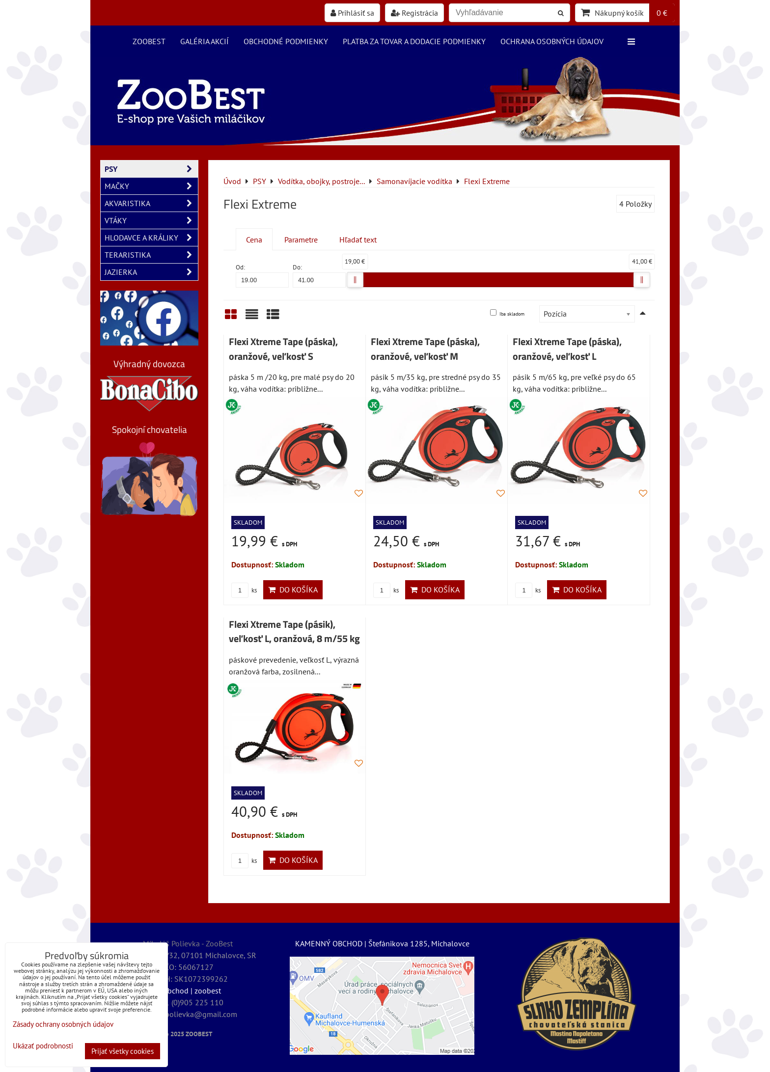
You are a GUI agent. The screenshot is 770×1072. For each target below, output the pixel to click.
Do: (319, 275)
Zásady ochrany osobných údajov (63, 1024)
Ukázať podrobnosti (43, 1046)
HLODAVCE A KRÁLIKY (151, 237)
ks (244, 590)
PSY (151, 169)
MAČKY (151, 186)
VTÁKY (151, 220)
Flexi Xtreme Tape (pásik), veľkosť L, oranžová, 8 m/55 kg (294, 631)
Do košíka (293, 589)
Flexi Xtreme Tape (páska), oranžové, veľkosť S (283, 349)
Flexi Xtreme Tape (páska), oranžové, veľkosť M (425, 349)
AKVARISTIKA (151, 203)
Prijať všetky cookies (122, 1051)
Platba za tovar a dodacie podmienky (414, 41)
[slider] (355, 280)
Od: (262, 275)
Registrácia (414, 13)
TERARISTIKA (151, 254)
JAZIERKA (151, 272)
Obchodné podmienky (286, 41)
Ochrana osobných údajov (552, 41)
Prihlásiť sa (352, 13)
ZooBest (149, 41)
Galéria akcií (204, 41)
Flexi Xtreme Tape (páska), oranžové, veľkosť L (567, 349)
